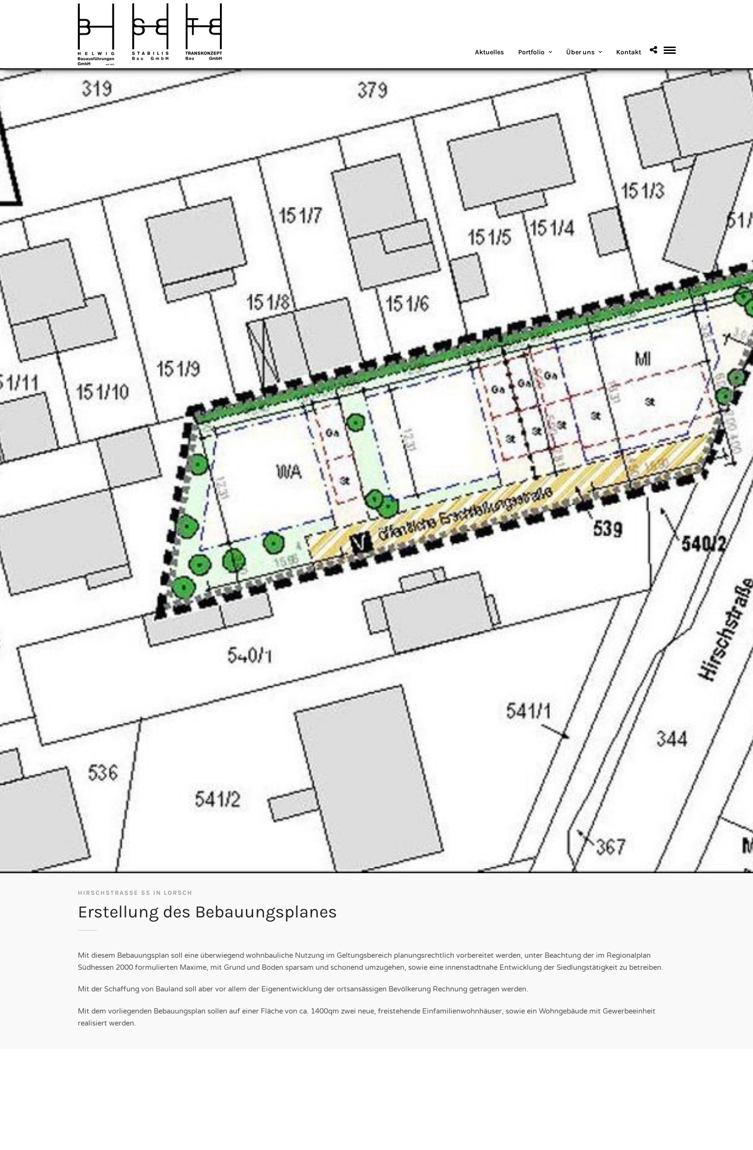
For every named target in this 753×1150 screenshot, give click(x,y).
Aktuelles (489, 52)
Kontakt (628, 52)
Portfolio (531, 52)
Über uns (580, 52)
